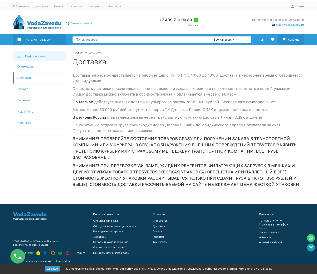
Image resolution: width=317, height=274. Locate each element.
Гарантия (76, 6)
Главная (78, 52)
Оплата (59, 6)
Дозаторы (100, 236)
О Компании (21, 6)
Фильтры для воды (105, 220)
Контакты (115, 6)
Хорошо (52, 268)
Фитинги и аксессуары (108, 247)
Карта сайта (62, 261)
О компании (26, 66)
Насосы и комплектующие (110, 242)
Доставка (41, 6)
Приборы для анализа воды (111, 252)
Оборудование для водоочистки (115, 226)
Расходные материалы (108, 231)
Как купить (95, 6)
